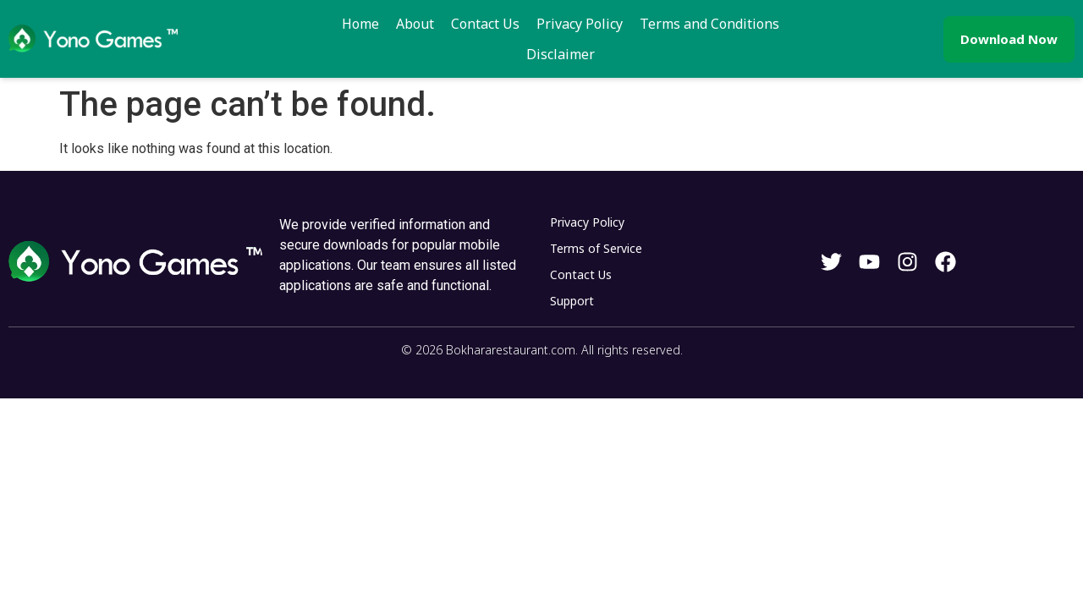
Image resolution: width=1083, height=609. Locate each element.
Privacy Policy (537, 32)
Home (318, 32)
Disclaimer (788, 32)
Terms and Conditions (667, 32)
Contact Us (443, 32)
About (373, 32)
